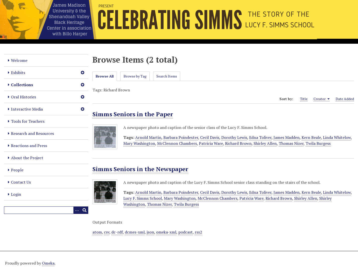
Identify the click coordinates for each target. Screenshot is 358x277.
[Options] (77, 210)
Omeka (48, 263)
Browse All (105, 76)
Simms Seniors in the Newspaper (140, 169)
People (17, 170)
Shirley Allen (265, 143)
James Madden (286, 137)
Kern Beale (311, 137)
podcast (185, 232)
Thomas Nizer (291, 143)
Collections (22, 84)
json (150, 232)
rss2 (198, 232)
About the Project (27, 157)
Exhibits (18, 72)
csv (106, 232)
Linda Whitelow (337, 137)
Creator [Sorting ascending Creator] (321, 98)
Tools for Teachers (28, 121)
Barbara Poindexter (180, 137)
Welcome (19, 60)
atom (97, 232)
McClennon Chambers (177, 143)
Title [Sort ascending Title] (304, 98)
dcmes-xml (135, 232)
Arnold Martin (148, 137)
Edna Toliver (260, 137)
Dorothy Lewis (234, 137)
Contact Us (21, 182)
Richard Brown (238, 143)
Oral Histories (23, 97)
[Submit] (84, 210)
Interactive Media (27, 109)
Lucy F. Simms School (142, 198)
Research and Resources (32, 133)
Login (16, 194)
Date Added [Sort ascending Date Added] (345, 98)
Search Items (166, 76)
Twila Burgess (318, 143)
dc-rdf (117, 232)
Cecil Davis (209, 137)
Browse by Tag (135, 76)
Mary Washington (139, 143)
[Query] (46, 210)
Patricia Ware (211, 143)
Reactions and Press (29, 145)
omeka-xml (166, 232)
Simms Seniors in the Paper (132, 114)
